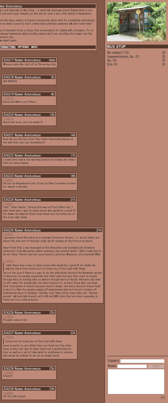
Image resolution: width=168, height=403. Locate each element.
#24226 (9, 312)
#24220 (9, 114)
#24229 (9, 388)
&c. (109, 60)
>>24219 (8, 118)
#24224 (9, 199)
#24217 (9, 60)
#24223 (9, 176)
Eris (110, 64)
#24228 (9, 368)
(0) (137, 56)
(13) (126, 52)
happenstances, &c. (120, 56)
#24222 (9, 155)
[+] (163, 397)
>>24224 (8, 261)
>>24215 (8, 98)
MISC (34, 47)
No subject (115, 52)
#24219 (9, 94)
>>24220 (8, 372)
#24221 (9, 135)
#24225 (9, 230)
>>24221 (8, 180)
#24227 (9, 332)
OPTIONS (23, 47)
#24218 (9, 77)
